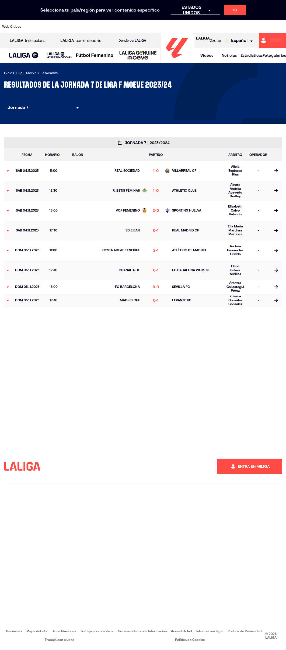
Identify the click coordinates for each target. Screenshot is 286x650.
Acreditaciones (64, 631)
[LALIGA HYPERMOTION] (59, 55)
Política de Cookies (190, 639)
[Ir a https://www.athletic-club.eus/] (33, 27)
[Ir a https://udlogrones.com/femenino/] (280, 27)
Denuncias (14, 631)
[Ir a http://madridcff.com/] (181, 27)
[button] (24, 55)
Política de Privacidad (245, 631)
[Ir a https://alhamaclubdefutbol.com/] (50, 27)
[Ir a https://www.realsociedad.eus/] (230, 27)
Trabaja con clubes (59, 639)
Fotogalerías (274, 55)
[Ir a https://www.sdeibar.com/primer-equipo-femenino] (247, 27)
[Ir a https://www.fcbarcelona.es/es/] (115, 27)
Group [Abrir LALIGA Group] (208, 40)
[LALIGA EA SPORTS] (24, 55)
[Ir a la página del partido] (276, 171)
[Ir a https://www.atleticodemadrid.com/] (66, 27)
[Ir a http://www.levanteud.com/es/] (165, 27)
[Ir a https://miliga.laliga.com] (272, 40)
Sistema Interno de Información (142, 631)
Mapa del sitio (37, 631)
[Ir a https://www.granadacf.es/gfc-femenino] (148, 27)
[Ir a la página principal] (177, 60)
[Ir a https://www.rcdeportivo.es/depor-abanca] (99, 27)
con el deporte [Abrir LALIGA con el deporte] (80, 40)
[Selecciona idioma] (240, 40)
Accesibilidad (181, 631)
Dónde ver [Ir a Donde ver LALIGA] (132, 40)
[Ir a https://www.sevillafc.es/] (263, 27)
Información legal (209, 631)
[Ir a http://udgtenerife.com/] (83, 27)
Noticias (229, 55)
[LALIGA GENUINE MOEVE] (138, 55)
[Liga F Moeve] (94, 55)
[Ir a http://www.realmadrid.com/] (214, 27)
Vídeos (206, 55)
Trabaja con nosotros (96, 631)
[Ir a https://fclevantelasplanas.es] (132, 27)
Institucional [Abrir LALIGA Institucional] (28, 40)
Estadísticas (251, 55)
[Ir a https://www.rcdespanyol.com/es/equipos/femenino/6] (198, 27)
